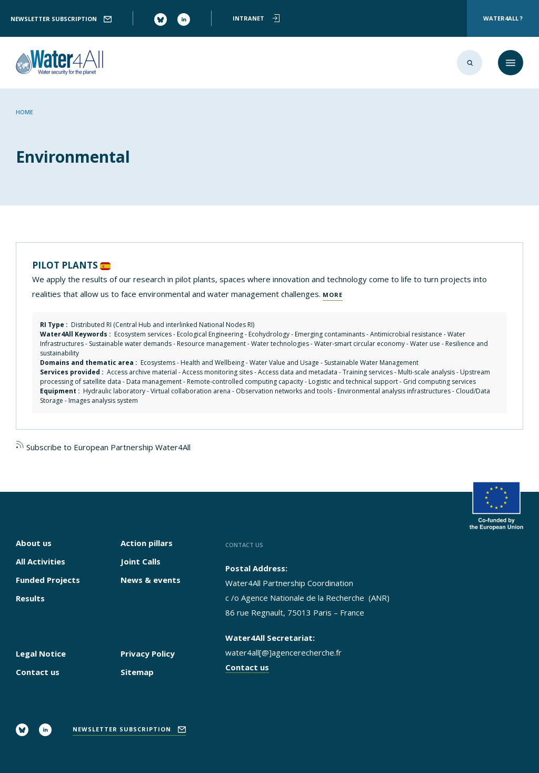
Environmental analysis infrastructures (394, 390)
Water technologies (280, 343)
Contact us (37, 672)
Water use (425, 343)
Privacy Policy (148, 653)
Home (24, 112)
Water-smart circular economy (359, 343)
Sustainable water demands (130, 343)
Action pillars (147, 543)
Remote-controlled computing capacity (245, 381)
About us (34, 543)
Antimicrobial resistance (406, 334)
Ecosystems (158, 362)
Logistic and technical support (353, 381)
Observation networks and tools (284, 390)
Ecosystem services (143, 334)
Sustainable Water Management (371, 362)
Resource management (211, 343)
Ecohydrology (269, 334)
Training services (368, 372)
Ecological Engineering (210, 334)
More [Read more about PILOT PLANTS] (333, 295)
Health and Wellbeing (212, 362)
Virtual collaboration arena (191, 390)
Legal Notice (41, 653)
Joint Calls (141, 561)
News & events (151, 579)
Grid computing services (439, 381)
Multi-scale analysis (426, 372)
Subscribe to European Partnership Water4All (103, 447)
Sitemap (137, 672)
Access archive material (142, 372)
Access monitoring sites (217, 372)
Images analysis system (103, 400)
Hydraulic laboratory (114, 390)
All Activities (40, 561)
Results (30, 598)
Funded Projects (48, 579)
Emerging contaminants (330, 334)
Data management (154, 381)
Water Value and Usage (284, 362)
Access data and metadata (297, 372)
